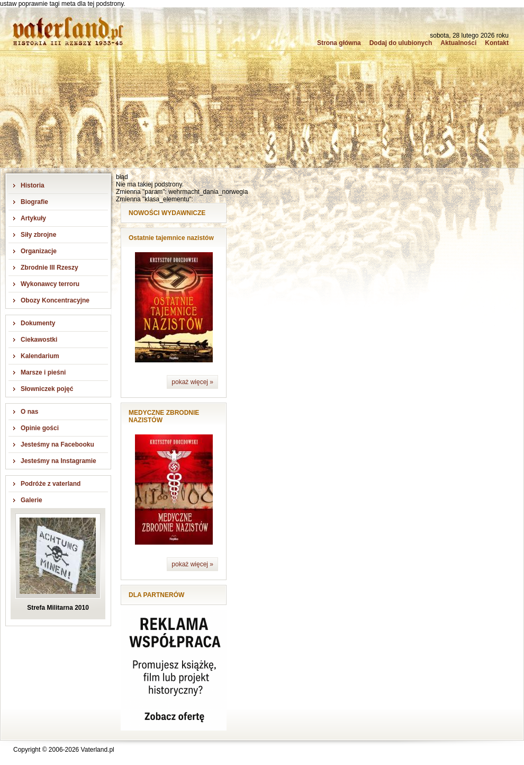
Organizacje (39, 251)
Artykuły (33, 218)
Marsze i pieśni (43, 372)
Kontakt (497, 43)
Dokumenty (38, 323)
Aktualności (458, 43)
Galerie (31, 500)
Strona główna (339, 43)
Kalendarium (40, 356)
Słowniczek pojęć (47, 389)
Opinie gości (40, 428)
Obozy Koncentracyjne (55, 300)
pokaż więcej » (192, 382)
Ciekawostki (39, 339)
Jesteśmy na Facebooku (57, 444)
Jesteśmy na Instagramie (58, 461)
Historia (32, 185)
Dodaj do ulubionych (400, 43)
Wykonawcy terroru (50, 284)
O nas (29, 411)
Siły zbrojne (38, 234)
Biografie (34, 202)
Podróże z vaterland (50, 483)
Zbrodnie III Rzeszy (49, 267)
